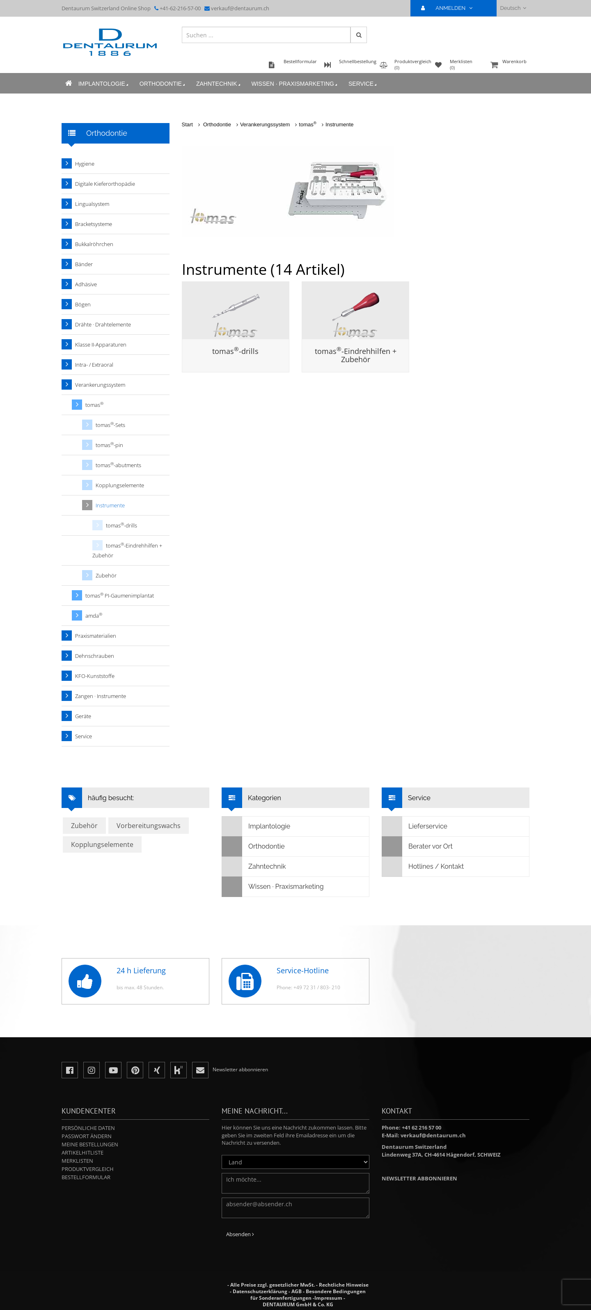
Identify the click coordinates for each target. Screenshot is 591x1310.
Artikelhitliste (82, 1152)
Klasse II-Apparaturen (100, 344)
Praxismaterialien (95, 635)
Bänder (84, 264)
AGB (296, 1291)
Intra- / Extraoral (94, 364)
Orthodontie (159, 88)
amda (93, 615)
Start (187, 124)
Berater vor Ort (417, 846)
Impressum (328, 1297)
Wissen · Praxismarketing (291, 88)
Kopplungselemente (120, 485)
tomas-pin (109, 445)
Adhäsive (86, 284)
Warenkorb (508, 70)
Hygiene (84, 163)
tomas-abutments (118, 465)
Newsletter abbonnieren (419, 1178)
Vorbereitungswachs (149, 825)
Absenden (240, 1234)
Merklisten (77, 1160)
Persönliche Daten (88, 1128)
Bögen (83, 304)
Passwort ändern (87, 1136)
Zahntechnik (215, 88)
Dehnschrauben (94, 656)
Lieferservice (414, 826)
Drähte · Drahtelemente (103, 324)
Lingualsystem (92, 204)
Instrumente (339, 124)
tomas (307, 124)
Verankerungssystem (265, 124)
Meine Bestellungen (90, 1144)
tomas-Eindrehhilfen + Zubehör (355, 355)
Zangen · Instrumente (100, 696)
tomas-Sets (110, 425)
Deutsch (513, 8)
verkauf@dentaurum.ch (240, 8)
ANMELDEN (450, 8)
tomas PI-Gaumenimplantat (119, 595)
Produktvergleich (88, 1169)
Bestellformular (86, 1177)
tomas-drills (235, 351)
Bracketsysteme (93, 224)
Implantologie (100, 88)
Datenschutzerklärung (260, 1291)
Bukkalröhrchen (94, 244)
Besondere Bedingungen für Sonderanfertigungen (308, 1294)
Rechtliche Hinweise (344, 1284)
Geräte (83, 716)
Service (359, 88)
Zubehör (106, 575)
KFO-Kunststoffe (95, 676)
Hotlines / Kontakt (423, 866)
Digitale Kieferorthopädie (105, 183)
